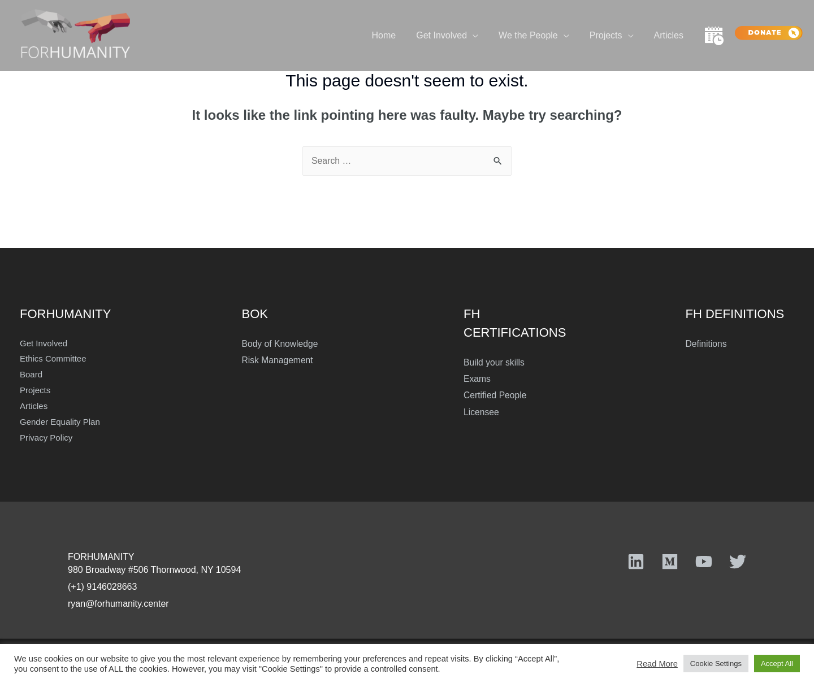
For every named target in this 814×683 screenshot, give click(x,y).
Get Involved (449, 35)
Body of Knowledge (281, 344)
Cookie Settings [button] (716, 663)
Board (31, 374)
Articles (670, 35)
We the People (534, 35)
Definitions (707, 344)
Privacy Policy (46, 437)
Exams (477, 379)
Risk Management (278, 360)
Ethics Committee (53, 358)
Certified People (496, 396)
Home (394, 35)
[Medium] (669, 561)
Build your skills (495, 362)
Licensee (482, 412)
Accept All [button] (777, 663)
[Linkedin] (635, 561)
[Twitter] (737, 561)
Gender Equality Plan (60, 422)
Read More (657, 663)
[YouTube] (703, 561)
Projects (609, 35)
